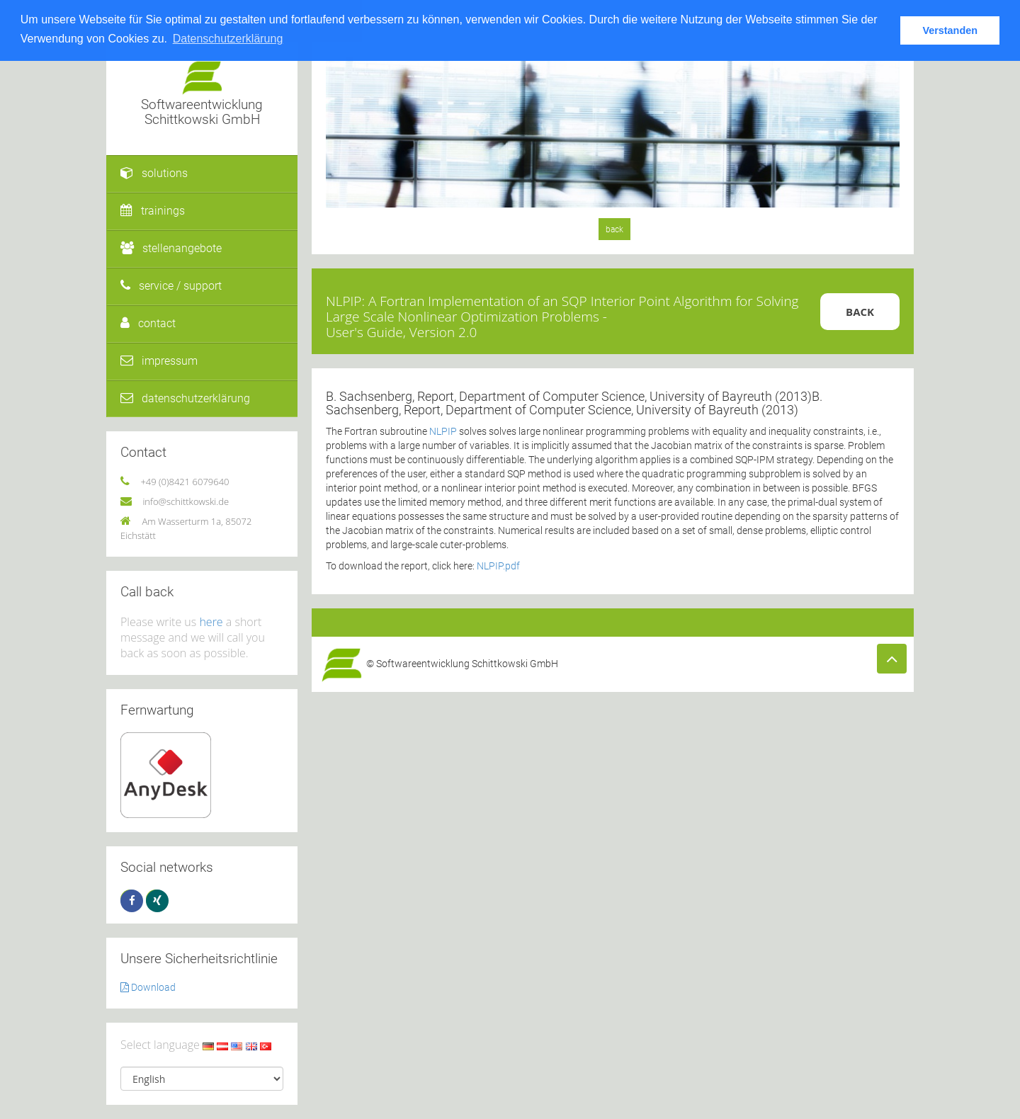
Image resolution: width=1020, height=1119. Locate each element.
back (614, 229)
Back (860, 312)
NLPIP (443, 431)
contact (148, 323)
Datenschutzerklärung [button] (228, 39)
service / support (171, 285)
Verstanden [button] (950, 30)
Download (148, 987)
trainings (152, 210)
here (210, 622)
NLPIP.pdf (498, 566)
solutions (154, 173)
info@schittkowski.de (185, 501)
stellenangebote (171, 248)
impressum (159, 361)
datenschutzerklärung (185, 398)
